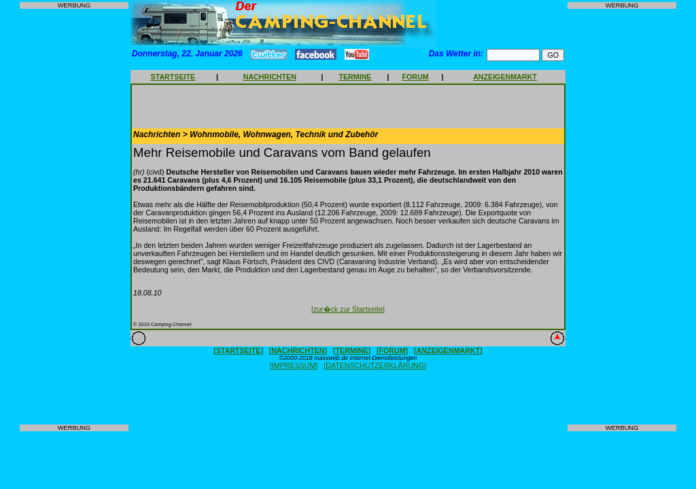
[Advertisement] (74, 216)
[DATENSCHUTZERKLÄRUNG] (375, 365)
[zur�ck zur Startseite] (348, 309)
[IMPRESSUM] (293, 365)
